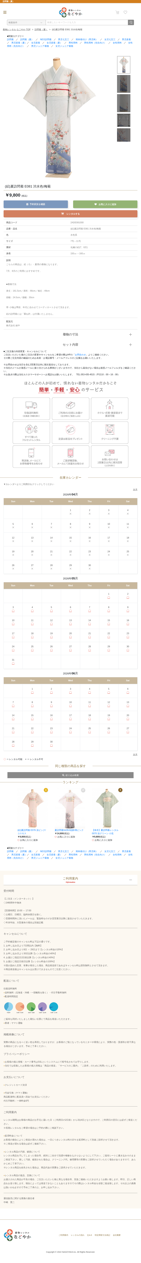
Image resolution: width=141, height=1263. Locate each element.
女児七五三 (109, 39)
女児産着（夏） (54, 43)
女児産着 (35, 43)
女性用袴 (117, 43)
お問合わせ (80, 355)
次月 (135, 490)
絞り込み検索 (70, 780)
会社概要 (117, 1240)
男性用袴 (73, 43)
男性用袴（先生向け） (95, 43)
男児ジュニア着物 (40, 46)
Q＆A (89, 1240)
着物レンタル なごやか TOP (17, 29)
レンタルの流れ (77, 1240)
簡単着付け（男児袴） (87, 39)
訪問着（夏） (41, 29)
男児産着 (126, 39)
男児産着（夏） (19, 43)
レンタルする (70, 214)
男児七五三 (63, 39)
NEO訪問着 (45, 39)
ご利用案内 (63, 1240)
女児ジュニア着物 (64, 46)
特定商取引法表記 (102, 1240)
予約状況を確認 (35, 204)
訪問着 (10, 39)
